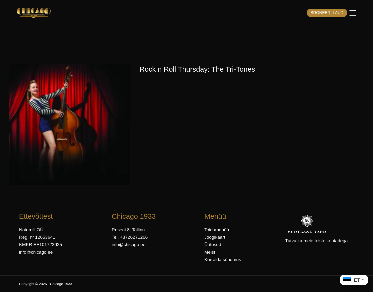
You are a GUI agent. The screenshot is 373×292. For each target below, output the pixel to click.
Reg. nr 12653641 (37, 237)
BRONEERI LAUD (327, 12)
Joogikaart (214, 237)
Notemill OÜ (31, 229)
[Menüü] (352, 13)
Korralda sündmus (222, 259)
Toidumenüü (216, 229)
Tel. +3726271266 (130, 237)
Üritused (212, 244)
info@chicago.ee (36, 252)
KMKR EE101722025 (40, 244)
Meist (209, 252)
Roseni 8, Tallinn (128, 229)
